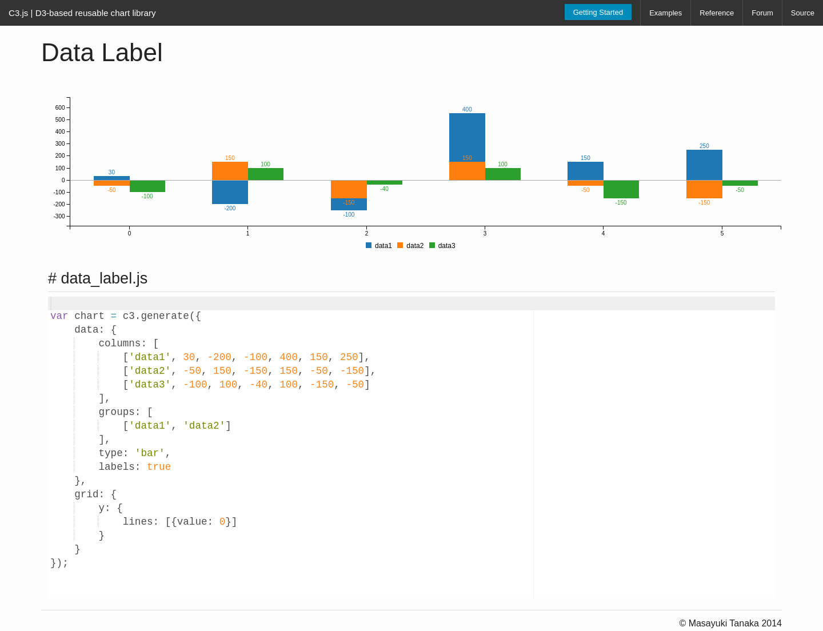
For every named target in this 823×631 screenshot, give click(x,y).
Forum (762, 13)
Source (802, 13)
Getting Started (598, 12)
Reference (717, 13)
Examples (665, 13)
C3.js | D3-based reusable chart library (82, 13)
